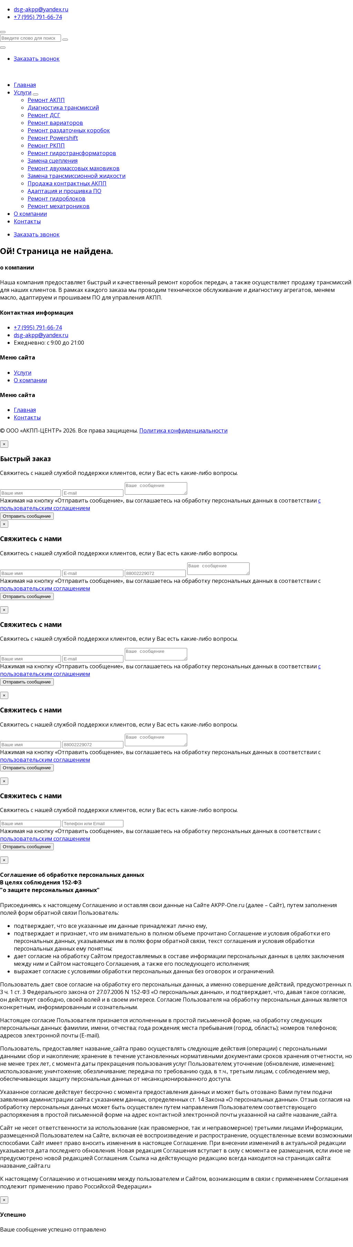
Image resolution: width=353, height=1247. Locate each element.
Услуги (22, 92)
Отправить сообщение (27, 518)
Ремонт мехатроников (59, 206)
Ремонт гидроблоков (56, 198)
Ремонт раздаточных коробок (69, 130)
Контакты (27, 221)
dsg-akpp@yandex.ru (41, 335)
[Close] (4, 444)
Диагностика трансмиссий (63, 107)
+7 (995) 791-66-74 (38, 327)
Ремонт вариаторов (55, 122)
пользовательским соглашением (45, 592)
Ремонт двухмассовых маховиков (74, 168)
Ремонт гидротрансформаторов (72, 153)
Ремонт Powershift (53, 138)
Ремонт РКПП (46, 145)
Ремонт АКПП (46, 100)
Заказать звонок (37, 58)
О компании (30, 213)
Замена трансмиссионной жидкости (76, 176)
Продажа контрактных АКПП (67, 183)
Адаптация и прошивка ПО (64, 191)
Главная (25, 85)
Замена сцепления (53, 160)
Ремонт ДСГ (44, 115)
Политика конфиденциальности (183, 430)
